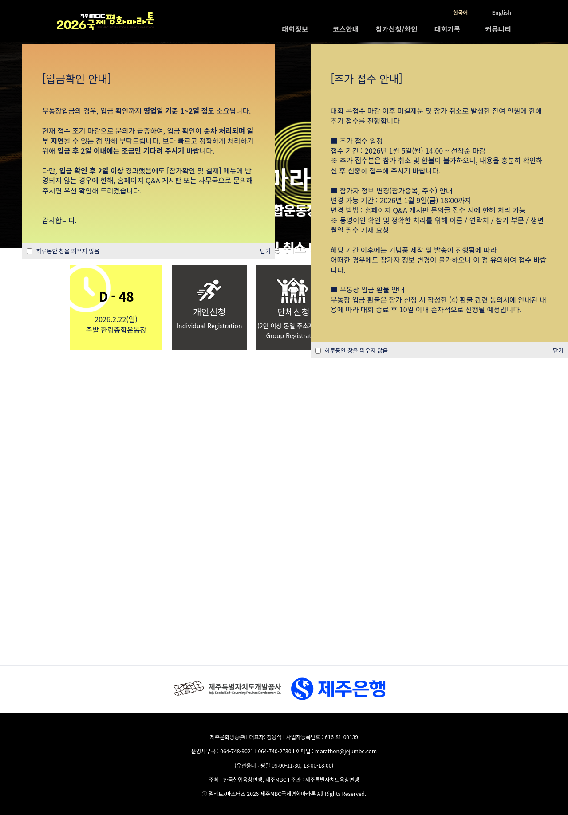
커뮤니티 (498, 29)
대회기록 (447, 29)
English (501, 12)
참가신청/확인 (396, 29)
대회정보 (295, 29)
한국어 (460, 12)
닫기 (558, 350)
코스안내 (346, 29)
